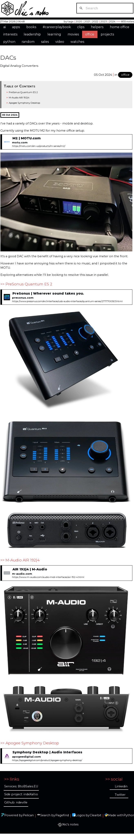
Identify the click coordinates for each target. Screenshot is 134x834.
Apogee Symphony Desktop (24, 102)
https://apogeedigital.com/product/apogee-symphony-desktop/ (47, 760)
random (28, 42)
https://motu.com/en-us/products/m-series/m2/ (38, 146)
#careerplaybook (57, 27)
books (31, 27)
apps (16, 27)
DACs (8, 57)
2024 (112, 21)
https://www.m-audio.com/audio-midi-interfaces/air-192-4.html (48, 577)
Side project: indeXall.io (21, 794)
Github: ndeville (15, 802)
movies (73, 34)
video (59, 42)
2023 (103, 21)
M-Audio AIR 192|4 (19, 97)
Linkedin (121, 786)
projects (107, 34)
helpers (97, 27)
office (89, 34)
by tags (68, 21)
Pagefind (62, 815)
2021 (87, 21)
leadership (32, 34)
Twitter (120, 795)
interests (10, 34)
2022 (95, 21)
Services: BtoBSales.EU (21, 786)
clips (80, 27)
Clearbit (95, 815)
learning (54, 34)
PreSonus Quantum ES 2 (23, 92)
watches (77, 42)
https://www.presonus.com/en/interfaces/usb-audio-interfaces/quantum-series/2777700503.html (67, 301)
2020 (79, 21)
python (9, 42)
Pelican (28, 815)
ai (4, 27)
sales (45, 42)
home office (119, 27)
